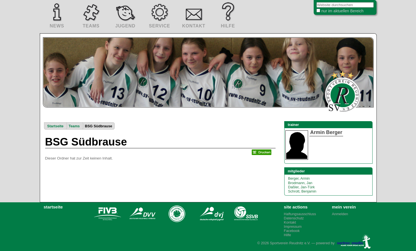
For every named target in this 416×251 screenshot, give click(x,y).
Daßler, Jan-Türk (301, 187)
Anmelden (340, 214)
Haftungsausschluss (300, 214)
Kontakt (290, 222)
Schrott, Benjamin (302, 191)
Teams (74, 126)
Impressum (293, 226)
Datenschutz (294, 218)
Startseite (55, 126)
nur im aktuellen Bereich (338, 12)
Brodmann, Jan (300, 183)
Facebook (292, 231)
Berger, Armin (299, 178)
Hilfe (287, 235)
